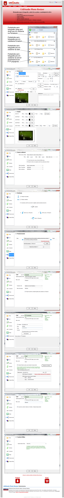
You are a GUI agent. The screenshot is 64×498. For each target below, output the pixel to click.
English (51, 2)
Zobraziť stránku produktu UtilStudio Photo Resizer (32, 475)
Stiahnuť (14, 6)
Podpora (20, 6)
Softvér (5, 6)
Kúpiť (10, 6)
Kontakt (25, 6)
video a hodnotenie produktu (22, 492)
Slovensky (58, 2)
